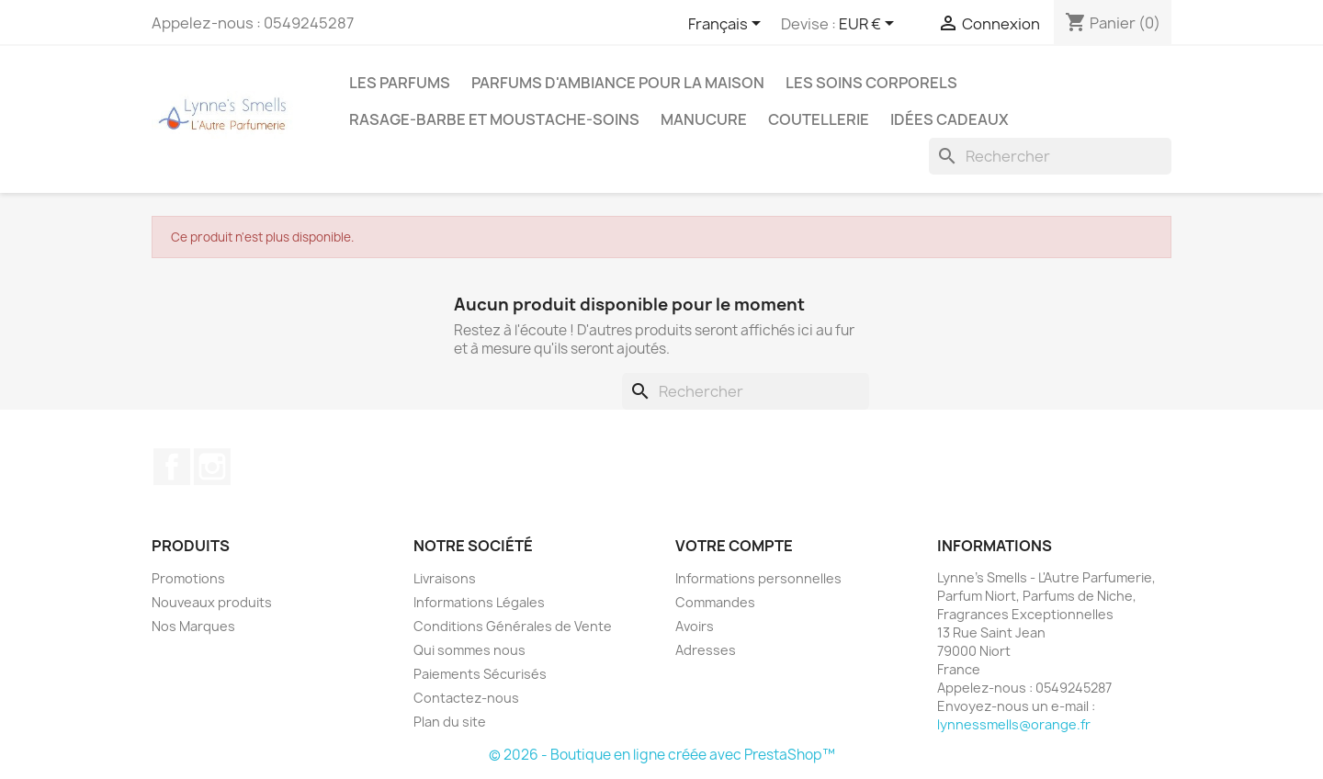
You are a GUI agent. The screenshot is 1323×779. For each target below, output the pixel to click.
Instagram (212, 466)
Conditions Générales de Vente (512, 626)
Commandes (715, 602)
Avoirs (694, 626)
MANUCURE (704, 119)
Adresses (705, 650)
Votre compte (734, 546)
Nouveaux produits (212, 602)
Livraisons (444, 578)
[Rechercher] (1050, 156)
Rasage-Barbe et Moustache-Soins (494, 119)
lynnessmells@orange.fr (1014, 724)
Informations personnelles (758, 578)
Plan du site (449, 721)
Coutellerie (818, 119)
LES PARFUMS (399, 83)
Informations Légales (479, 602)
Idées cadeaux (949, 119)
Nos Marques (193, 626)
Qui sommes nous (469, 650)
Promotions (188, 578)
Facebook (171, 466)
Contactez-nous (466, 697)
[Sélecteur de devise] (869, 25)
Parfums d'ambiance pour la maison (617, 83)
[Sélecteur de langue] (727, 25)
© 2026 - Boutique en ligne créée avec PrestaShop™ (662, 754)
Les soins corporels (871, 83)
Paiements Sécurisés (480, 674)
